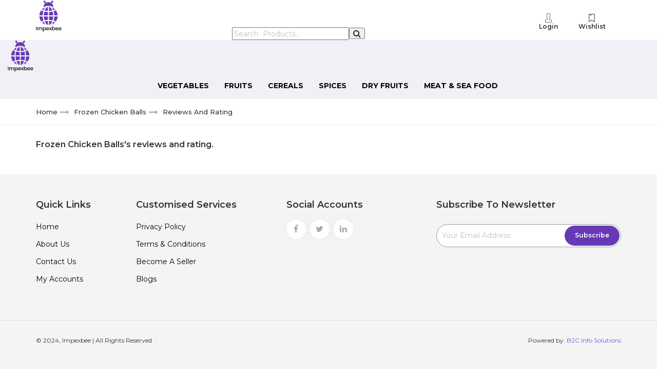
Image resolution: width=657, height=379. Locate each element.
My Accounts (59, 279)
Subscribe (592, 235)
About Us (52, 244)
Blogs (146, 279)
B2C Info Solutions (594, 340)
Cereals (285, 85)
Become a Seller (166, 261)
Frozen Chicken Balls (110, 112)
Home (46, 112)
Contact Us (56, 261)
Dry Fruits (385, 85)
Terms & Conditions (170, 244)
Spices (332, 85)
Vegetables (183, 85)
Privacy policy (161, 226)
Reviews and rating (198, 112)
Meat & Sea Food (461, 85)
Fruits (238, 85)
